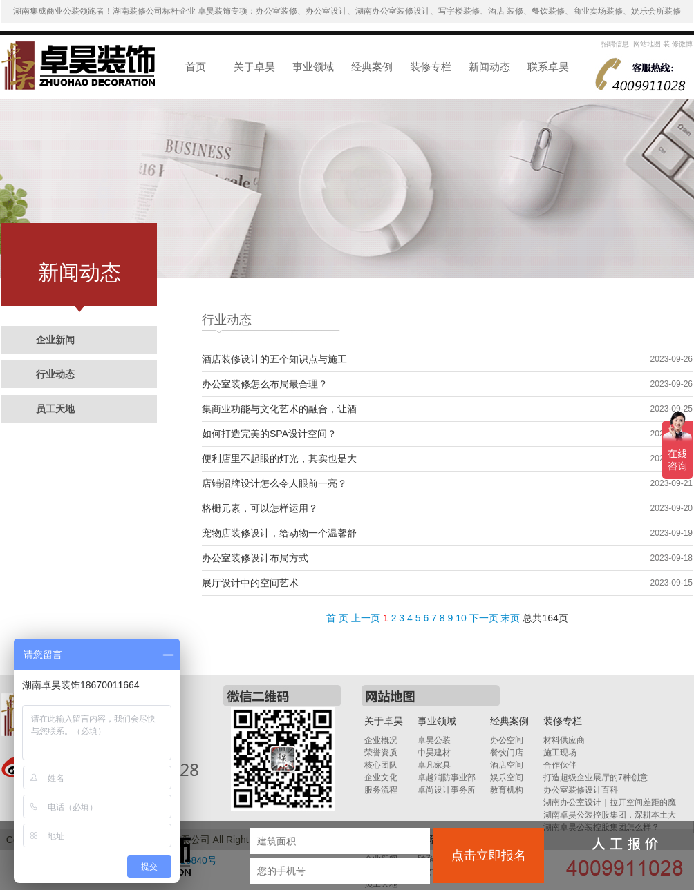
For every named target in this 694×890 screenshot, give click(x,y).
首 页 (337, 617)
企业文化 (380, 777)
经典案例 (372, 66)
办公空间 (506, 740)
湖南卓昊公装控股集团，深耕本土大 (609, 815)
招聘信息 (615, 44)
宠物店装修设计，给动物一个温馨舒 (279, 533)
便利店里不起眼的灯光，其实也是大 (279, 458)
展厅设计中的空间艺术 (250, 582)
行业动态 (55, 374)
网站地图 (646, 44)
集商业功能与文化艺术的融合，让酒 (279, 408)
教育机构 (506, 790)
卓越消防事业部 (447, 777)
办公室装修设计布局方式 (255, 557)
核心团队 (380, 765)
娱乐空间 (506, 777)
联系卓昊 (548, 66)
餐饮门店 (506, 752)
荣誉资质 (380, 752)
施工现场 (559, 752)
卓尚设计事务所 (447, 790)
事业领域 (313, 66)
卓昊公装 (434, 740)
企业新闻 (55, 339)
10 (461, 617)
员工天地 (55, 408)
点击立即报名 (488, 855)
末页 (510, 617)
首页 (195, 66)
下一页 (483, 617)
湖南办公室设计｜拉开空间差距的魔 (609, 802)
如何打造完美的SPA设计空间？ (269, 433)
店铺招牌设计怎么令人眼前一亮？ (274, 483)
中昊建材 (434, 752)
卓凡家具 (434, 765)
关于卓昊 (254, 66)
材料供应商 (564, 740)
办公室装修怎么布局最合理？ (265, 383)
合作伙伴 (559, 765)
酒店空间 (506, 765)
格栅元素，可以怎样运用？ (260, 508)
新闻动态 (489, 66)
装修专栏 (430, 66)
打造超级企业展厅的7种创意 (595, 777)
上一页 (365, 617)
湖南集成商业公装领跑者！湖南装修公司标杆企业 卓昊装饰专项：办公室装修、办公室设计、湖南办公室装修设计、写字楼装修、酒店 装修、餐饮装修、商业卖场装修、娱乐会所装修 (347, 11)
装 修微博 (678, 44)
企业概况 (380, 740)
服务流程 (380, 790)
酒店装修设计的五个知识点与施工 (274, 359)
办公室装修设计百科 (580, 790)
